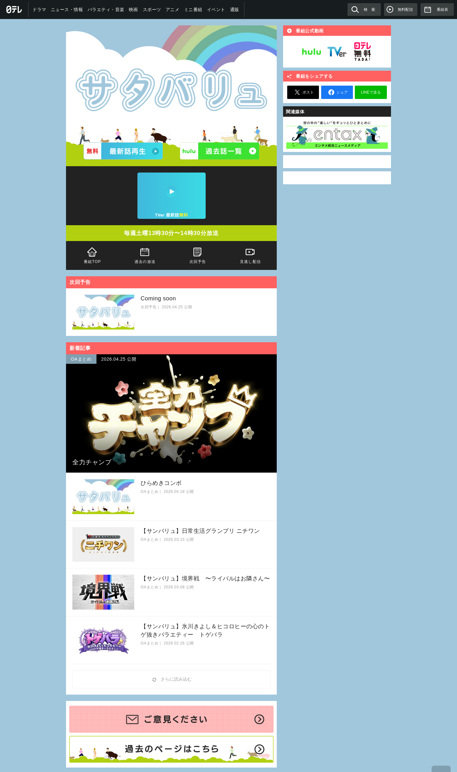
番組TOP (92, 255)
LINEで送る (371, 92)
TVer (337, 51)
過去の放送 (145, 255)
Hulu (311, 51)
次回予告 (197, 255)
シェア (337, 92)
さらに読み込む (171, 679)
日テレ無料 (362, 51)
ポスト (303, 92)
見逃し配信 (250, 255)
